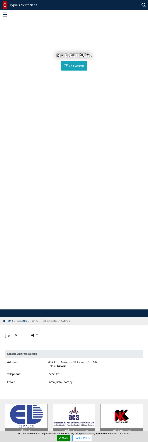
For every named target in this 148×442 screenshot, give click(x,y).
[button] (70, 306)
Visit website (74, 66)
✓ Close (64, 438)
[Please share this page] (34, 335)
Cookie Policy (82, 438)
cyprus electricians (23, 5)
